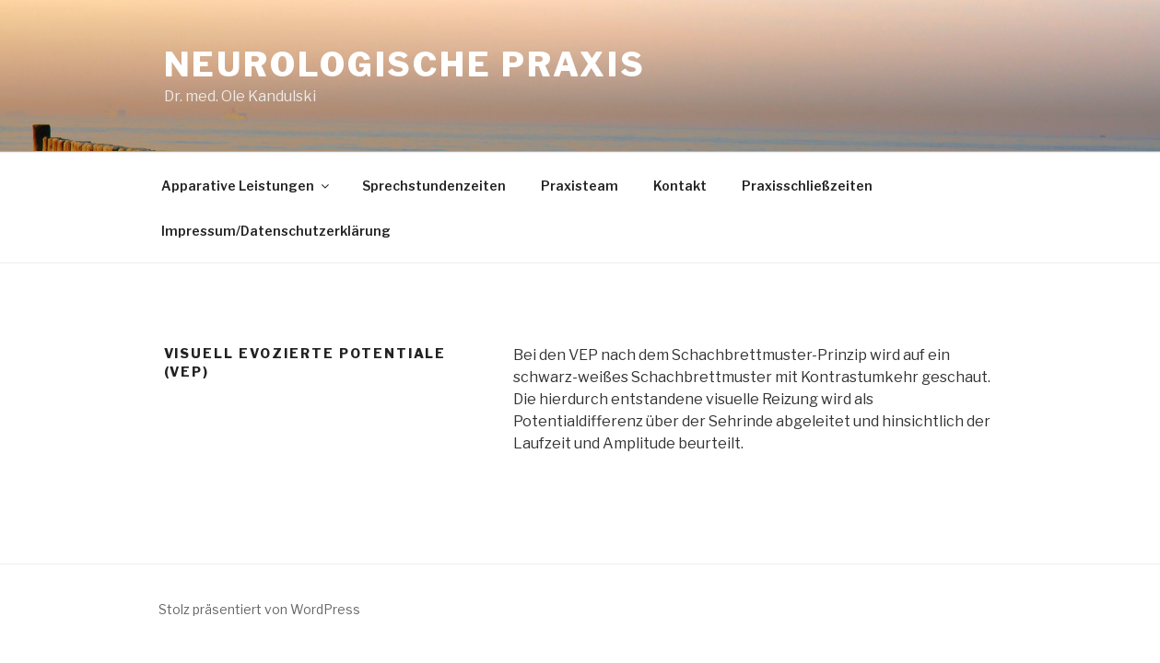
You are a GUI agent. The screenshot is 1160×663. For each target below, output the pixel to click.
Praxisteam (579, 185)
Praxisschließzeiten (807, 185)
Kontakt (680, 185)
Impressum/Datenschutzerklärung (276, 230)
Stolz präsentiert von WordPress (259, 609)
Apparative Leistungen (246, 185)
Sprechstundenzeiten (434, 185)
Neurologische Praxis (405, 64)
